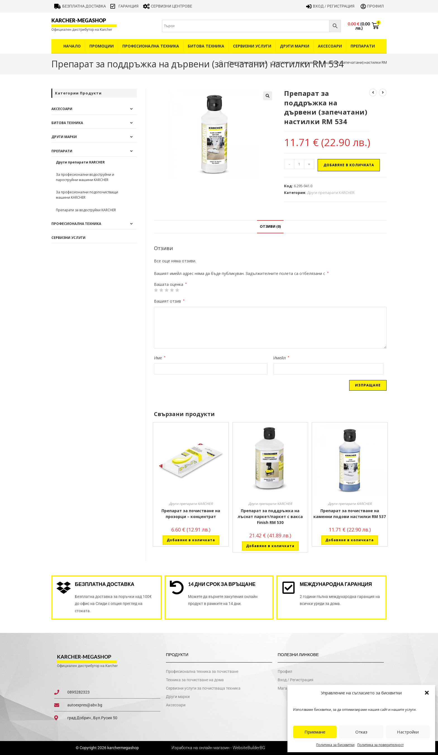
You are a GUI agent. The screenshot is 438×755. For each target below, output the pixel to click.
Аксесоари (330, 46)
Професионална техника (150, 46)
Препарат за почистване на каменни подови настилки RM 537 (349, 513)
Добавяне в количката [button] (191, 540)
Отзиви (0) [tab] (270, 226)
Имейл (281, 357)
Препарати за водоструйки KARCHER (86, 210)
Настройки (408, 732)
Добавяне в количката (348, 165)
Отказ (361, 732)
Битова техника (206, 46)
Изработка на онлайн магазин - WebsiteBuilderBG (219, 748)
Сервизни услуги (252, 46)
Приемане (314, 732)
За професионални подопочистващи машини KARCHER (87, 195)
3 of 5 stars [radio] (166, 290)
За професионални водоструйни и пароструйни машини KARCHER (85, 177)
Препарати (363, 46)
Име (160, 357)
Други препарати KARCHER (330, 192)
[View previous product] (373, 92)
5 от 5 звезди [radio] (177, 290)
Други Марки (294, 46)
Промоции (101, 46)
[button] (427, 692)
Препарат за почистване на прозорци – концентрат (190, 513)
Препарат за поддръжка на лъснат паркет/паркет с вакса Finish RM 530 (270, 516)
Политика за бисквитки (335, 744)
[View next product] (383, 92)
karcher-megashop (78, 20)
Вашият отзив (169, 301)
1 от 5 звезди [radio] (156, 290)
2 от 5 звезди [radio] (161, 290)
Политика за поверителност (380, 744)
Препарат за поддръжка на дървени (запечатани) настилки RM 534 (333, 62)
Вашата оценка (170, 284)
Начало (72, 46)
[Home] (221, 62)
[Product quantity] (299, 164)
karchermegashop (122, 748)
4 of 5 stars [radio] (172, 290)
